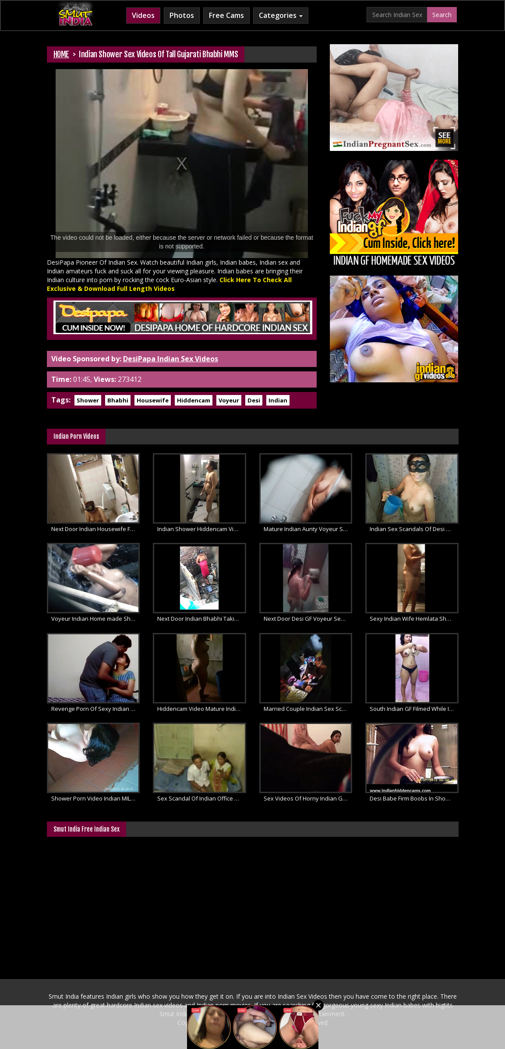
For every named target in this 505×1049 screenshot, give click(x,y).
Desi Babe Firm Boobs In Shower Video (414, 798)
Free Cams (226, 15)
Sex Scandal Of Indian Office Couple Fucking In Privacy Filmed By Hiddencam (201, 798)
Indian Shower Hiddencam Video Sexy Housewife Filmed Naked (201, 529)
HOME (61, 54)
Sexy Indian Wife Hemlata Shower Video (414, 618)
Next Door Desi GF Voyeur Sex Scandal (308, 618)
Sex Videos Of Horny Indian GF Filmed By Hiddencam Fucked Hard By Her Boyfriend (308, 798)
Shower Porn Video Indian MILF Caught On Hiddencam (95, 798)
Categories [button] (281, 15)
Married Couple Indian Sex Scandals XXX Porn (308, 709)
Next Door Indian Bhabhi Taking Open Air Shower (201, 618)
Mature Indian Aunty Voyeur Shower (308, 529)
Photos (182, 15)
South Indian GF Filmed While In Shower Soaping (414, 709)
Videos (143, 15)
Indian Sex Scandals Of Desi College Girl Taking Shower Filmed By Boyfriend (414, 529)
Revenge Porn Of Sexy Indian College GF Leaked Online (95, 709)
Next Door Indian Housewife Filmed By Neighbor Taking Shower (95, 529)
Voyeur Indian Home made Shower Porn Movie (95, 618)
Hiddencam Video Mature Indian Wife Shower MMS (201, 709)
